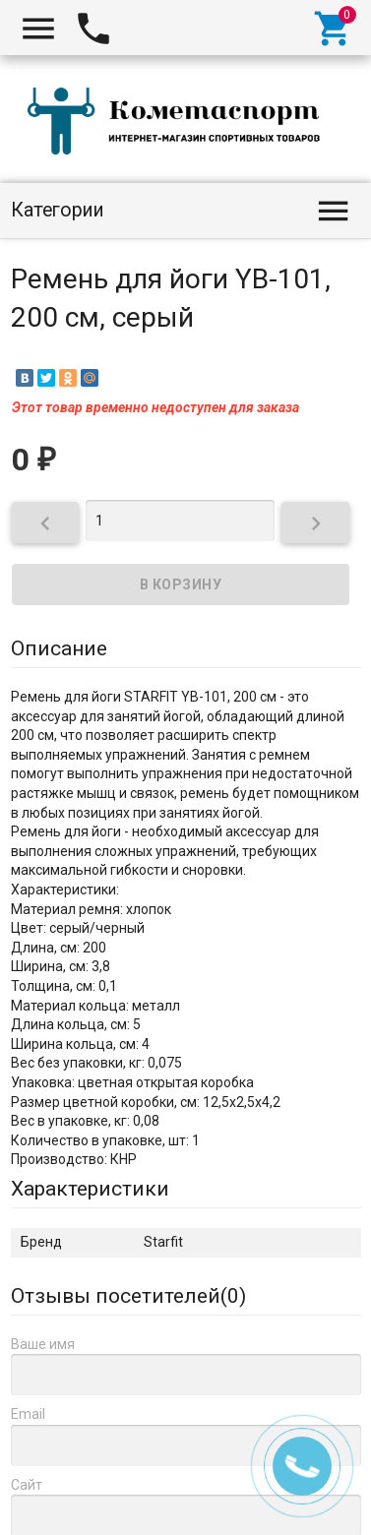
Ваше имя (43, 1344)
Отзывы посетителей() (128, 1296)
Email (28, 1414)
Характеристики (90, 1188)
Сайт (26, 1485)
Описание (59, 648)
